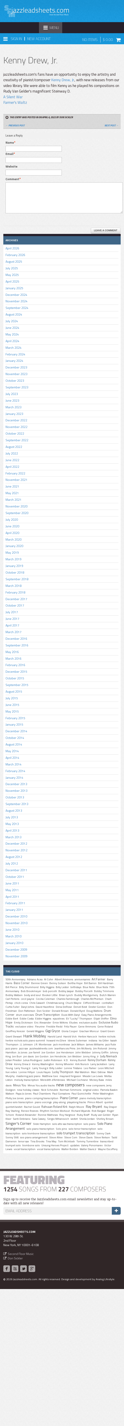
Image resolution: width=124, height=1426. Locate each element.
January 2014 (14, 777)
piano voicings (43, 1102)
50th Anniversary (15, 979)
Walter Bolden (69, 1149)
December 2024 (16, 294)
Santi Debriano (21, 1119)
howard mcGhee (56, 1041)
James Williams (95, 1044)
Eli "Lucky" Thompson (79, 1019)
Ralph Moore (76, 1107)
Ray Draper (110, 1107)
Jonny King (89, 1056)
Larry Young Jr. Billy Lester (47, 1068)
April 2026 (12, 248)
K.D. (66, 1060)
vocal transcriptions (48, 1149)
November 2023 (16, 374)
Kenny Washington (43, 1064)
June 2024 (12, 327)
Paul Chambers (42, 1094)
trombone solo (31, 1145)
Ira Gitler (104, 1041)
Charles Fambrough (67, 999)
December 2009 (16, 949)
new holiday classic (28, 1090)
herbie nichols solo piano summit (25, 1041)
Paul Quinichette (81, 1094)
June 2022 (12, 460)
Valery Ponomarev (92, 1145)
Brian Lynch (66, 995)
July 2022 (12, 453)
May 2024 (12, 334)
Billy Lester (62, 987)
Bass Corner (22, 983)
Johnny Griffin (100, 1052)
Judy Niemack (108, 1056)
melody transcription (26, 1080)
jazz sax (23, 1048)
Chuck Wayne (73, 1003)
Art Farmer (98, 979)
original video (91, 1090)
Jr (98, 1056)
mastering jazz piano (28, 1076)
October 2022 (15, 433)
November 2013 (16, 790)
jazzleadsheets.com (41, 1048)
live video (11, 1072)
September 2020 (17, 513)
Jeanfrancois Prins (64, 1048)
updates (74, 1145)
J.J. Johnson (26, 1044)
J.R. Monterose (43, 1044)
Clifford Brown (91, 1003)
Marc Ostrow (98, 1072)
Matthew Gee (50, 1076)
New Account (39, 39)
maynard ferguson (70, 1076)
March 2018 (13, 585)
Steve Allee (56, 1137)
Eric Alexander (42, 1023)
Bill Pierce (11, 987)
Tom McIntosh (66, 1141)
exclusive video (24, 1027)
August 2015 (14, 691)
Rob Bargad (98, 1111)
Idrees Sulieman (77, 1041)
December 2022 (16, 420)
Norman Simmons (70, 1090)
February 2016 (15, 665)
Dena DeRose (64, 1007)
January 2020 (14, 545)
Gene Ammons (87, 1027)
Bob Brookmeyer (31, 991)
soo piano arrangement (34, 1137)
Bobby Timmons (104, 991)
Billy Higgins (47, 987)
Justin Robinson (53, 1060)
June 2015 (12, 704)
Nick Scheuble (49, 1090)
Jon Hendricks (58, 1056)
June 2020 (12, 526)
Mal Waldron (82, 1072)
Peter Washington (103, 1094)
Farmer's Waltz (15, 102)
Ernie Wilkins (60, 1023)
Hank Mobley (34, 1036)
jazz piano (11, 1048)
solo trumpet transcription (75, 1133)
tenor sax (23, 1141)
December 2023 (16, 367)
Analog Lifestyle (105, 1279)
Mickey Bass (96, 1080)
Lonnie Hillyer (27, 1072)
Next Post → (111, 125)
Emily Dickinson (23, 1023)
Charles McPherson (92, 999)
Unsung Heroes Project (54, 1145)
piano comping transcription (41, 1098)
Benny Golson (57, 983)
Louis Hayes (43, 1072)
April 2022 (12, 466)
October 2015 (15, 678)
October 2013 (15, 797)
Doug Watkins (94, 1011)
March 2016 (13, 658)
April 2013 (12, 830)
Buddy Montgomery (86, 995)
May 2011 (12, 890)
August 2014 (14, 744)
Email (10, 154)
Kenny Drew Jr (22, 1064)
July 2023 (12, 393)
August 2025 (14, 261)
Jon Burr (17, 1056)
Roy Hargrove (67, 1115)
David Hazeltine (45, 1007)
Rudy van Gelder (101, 1115)
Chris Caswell (37, 1003)
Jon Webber (74, 1056)
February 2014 (15, 771)
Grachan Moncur (89, 1031)
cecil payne (27, 999)
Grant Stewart (14, 1037)
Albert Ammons (64, 979)
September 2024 (17, 307)
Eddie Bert (12, 1019)
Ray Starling (12, 1111)
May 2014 (12, 751)
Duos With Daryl (70, 1015)
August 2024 (14, 314)
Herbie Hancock (87, 1037)
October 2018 (15, 572)
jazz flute (110, 1044)
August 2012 (14, 856)
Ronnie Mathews (48, 1115)
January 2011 (14, 909)
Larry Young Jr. (22, 1068)
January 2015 (14, 724)
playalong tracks (76, 1102)
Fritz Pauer (70, 1027)
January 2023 (14, 413)
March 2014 (13, 764)
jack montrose (61, 1044)
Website (11, 166)
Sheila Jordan (87, 1119)
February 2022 (15, 473)
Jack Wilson (78, 1044)
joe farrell (34, 1052)
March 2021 (13, 499)
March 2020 (13, 539)
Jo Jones (22, 1052)
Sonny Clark (103, 1133)
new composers (70, 1084)
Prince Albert (95, 1102)
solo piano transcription (40, 1129)
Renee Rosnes (29, 1111)
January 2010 (14, 942)
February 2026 (15, 254)
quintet (108, 1102)
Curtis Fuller (12, 1007)
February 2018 (15, 592)
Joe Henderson (65, 1052)
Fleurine (40, 1027)
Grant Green (107, 1031)
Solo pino (61, 1129)
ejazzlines (58, 1019)
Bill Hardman (105, 983)
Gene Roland (105, 1027)
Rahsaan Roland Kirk (54, 1106)
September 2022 (17, 440)
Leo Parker (90, 1068)
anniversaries (82, 979)
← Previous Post (15, 125)
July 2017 (12, 612)
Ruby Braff (83, 1115)
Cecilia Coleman (45, 999)
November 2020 (16, 506)
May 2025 (12, 274)
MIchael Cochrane (77, 1080)
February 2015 (15, 718)
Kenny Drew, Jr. (62, 80)
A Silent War (13, 97)
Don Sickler (43, 1011)
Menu (52, 29)
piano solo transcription (19, 1102)
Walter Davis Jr (88, 1149)
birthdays (75, 987)
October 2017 (15, 605)
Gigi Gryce (52, 1030)
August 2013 (14, 810)
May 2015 (12, 711)
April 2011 (12, 896)
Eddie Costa (27, 1019)
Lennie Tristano (73, 1068)
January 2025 (14, 288)
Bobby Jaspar (66, 991)
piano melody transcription (95, 1098)
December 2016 (16, 638)
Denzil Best (80, 1007)
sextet (74, 1119)
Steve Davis (86, 1137)
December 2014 (16, 731)
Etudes (73, 1023)
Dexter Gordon (97, 1007)
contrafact (108, 1003)
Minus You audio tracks (41, 1085)
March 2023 (13, 407)
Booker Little (50, 995)
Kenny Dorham (97, 1060)
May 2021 (12, 493)
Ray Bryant (94, 1106)
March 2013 (13, 837)
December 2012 (16, 843)
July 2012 (12, 863)
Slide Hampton (42, 1124)
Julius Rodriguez (32, 1060)
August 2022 (14, 446)
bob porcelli (50, 991)
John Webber (83, 1052)
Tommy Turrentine (87, 1141)
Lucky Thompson (62, 1072)
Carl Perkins (12, 999)
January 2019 (14, 565)
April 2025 (12, 281)
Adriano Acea (35, 979)
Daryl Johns (27, 1007)
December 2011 (16, 870)
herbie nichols (107, 1037)
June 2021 (12, 486)
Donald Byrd (77, 1011)
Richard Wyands (80, 1111)
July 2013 (12, 817)
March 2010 (13, 936)
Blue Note (89, 987)
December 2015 (16, 671)
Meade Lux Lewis (93, 1076)
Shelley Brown (105, 1119)
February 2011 (15, 903)
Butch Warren (108, 995)
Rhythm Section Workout (55, 1111)
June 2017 (12, 618)
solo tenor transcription (82, 1129)
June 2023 (12, 400)
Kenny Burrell (78, 1060)
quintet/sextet (14, 1107)
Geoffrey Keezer (15, 1031)
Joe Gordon (48, 1052)
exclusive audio (88, 1023)
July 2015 (12, 698)
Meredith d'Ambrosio (52, 1080)
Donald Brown (60, 1011)
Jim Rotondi (100, 1048)
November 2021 (16, 479)
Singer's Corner (18, 1123)
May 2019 (12, 552)
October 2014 (15, 737)
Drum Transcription (47, 1014)
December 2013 (16, 784)
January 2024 (14, 360)
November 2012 (16, 850)
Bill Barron (90, 983)
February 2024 (15, 354)
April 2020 (12, 532)
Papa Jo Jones (23, 1094)
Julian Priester (14, 1060)
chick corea (21, 1003)
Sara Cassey (39, 1119)
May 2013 (12, 823)
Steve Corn (70, 1137)
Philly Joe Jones (14, 1098)
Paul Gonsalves (61, 1094)
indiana (93, 1041)
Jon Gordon (41, 1056)
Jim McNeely (84, 1048)
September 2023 (17, 387)
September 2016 (17, 645)
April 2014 (12, 757)
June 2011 (12, 883)
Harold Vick (70, 1037)
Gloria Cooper (70, 1031)
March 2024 (13, 347)
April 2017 (12, 625)
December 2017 (16, 599)
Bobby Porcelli (84, 991)
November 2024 (16, 301)
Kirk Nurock (82, 1064)
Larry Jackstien (98, 1064)
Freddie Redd (54, 1027)
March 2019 (13, 559)
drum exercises (25, 1015)
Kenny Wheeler (65, 1064)
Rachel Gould (32, 1107)
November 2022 (16, 426)
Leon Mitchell (106, 1068)
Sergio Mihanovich (58, 1119)
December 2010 (16, 916)
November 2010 (16, 923)
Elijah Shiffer (101, 1019)
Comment (12, 179)
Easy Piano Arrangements (96, 1015)
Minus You (19, 1085)
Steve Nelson (102, 1137)
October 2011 (15, 876)
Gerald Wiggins (35, 1031)
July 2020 (12, 519)
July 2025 (12, 268)
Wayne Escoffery (108, 1149)
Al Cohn (48, 979)
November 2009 (16, 956)
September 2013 (17, 804)
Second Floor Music (21, 1253)
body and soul (32, 995)
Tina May (51, 1141)
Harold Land (55, 1037)
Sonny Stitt (12, 1137)
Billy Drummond (29, 987)
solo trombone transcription (38, 1133)
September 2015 (17, 684)
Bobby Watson (14, 995)
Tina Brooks (37, 1141)
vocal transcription (24, 1149)
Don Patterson (26, 1011)
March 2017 (13, 632)
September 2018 (17, 579)
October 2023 (15, 380)
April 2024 (12, 341)
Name (10, 142)
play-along (59, 1102)
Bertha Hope (75, 983)
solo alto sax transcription (67, 1124)
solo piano (89, 1124)
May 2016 (12, 651)
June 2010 (12, 929)
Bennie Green (39, 983)
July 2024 (12, 321)
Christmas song (55, 1003)
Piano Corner (69, 1097)
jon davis (28, 1056)
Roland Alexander (26, 1115)
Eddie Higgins (43, 1019)
